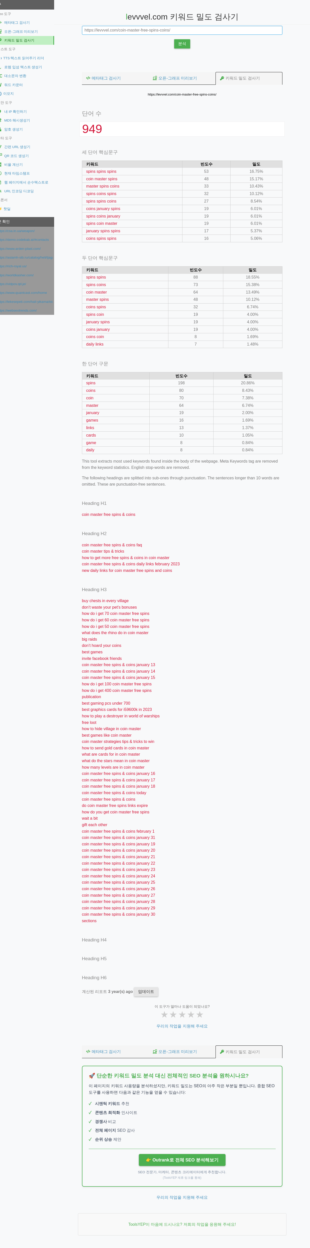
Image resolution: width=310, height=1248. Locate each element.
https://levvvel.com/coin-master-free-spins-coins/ (186, 94)
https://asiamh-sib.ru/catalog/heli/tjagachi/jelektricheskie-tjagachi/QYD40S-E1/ (33, 257)
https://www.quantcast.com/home (30, 293)
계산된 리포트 (112, 991)
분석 (186, 44)
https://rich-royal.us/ (20, 266)
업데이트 (150, 991)
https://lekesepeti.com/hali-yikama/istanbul (33, 302)
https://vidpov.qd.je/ (20, 284)
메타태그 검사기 (107, 78)
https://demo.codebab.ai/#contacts (31, 240)
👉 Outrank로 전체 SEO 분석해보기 (186, 1159)
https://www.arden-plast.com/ (27, 249)
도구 (6, 4)
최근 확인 (10, 221)
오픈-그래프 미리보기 (179, 78)
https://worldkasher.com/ (24, 275)
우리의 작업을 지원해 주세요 (186, 1026)
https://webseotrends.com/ (25, 310)
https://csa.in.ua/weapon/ (24, 231)
